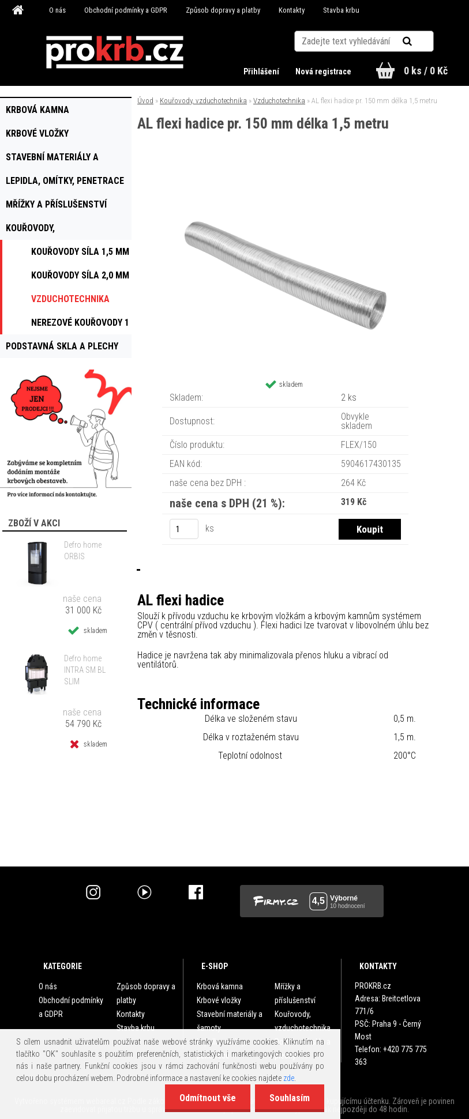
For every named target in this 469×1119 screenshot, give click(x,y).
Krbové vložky (219, 1000)
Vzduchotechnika (279, 100)
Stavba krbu (341, 10)
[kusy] (184, 529)
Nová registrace (323, 71)
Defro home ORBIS (83, 550)
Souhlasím (289, 1097)
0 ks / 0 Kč (426, 71)
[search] (421, 41)
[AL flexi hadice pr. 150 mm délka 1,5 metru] (286, 179)
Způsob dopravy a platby (223, 10)
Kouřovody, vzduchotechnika (203, 100)
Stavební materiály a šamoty (229, 1021)
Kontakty (292, 10)
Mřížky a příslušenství (295, 993)
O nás (57, 10)
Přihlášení (262, 71)
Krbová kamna (220, 986)
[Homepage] (20, 10)
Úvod (145, 100)
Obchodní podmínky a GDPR (125, 10)
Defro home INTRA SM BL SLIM (85, 670)
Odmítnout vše (207, 1097)
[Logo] (114, 52)
